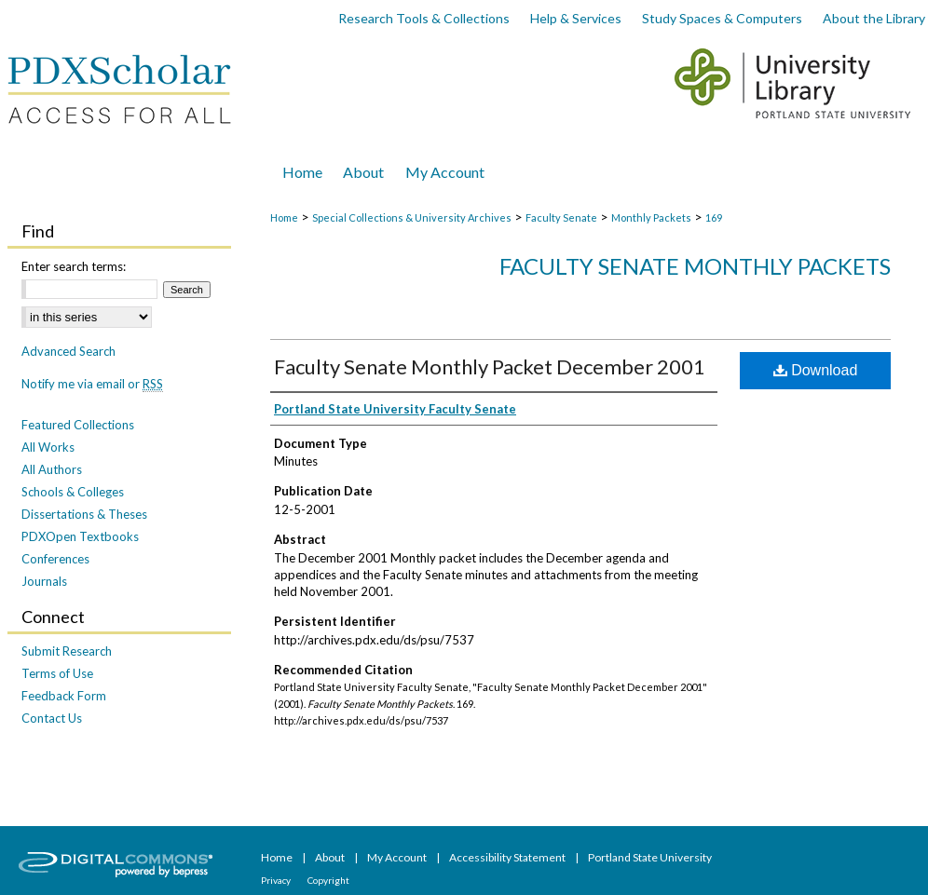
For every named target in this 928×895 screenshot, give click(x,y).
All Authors (51, 469)
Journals (44, 581)
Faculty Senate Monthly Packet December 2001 (489, 366)
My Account (398, 857)
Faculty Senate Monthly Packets (695, 265)
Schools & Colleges (72, 491)
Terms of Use (57, 673)
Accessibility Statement (508, 857)
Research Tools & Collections (424, 18)
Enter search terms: (73, 266)
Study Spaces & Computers (722, 18)
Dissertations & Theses (84, 514)
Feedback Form (63, 695)
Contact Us (51, 718)
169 (713, 217)
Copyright (328, 880)
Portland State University (650, 857)
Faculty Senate (561, 217)
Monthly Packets (651, 217)
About (331, 857)
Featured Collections (77, 424)
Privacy (277, 880)
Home (284, 217)
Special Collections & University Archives (412, 217)
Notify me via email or (92, 383)
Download (815, 370)
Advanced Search (68, 351)
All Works (48, 447)
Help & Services (575, 18)
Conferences (55, 558)
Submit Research (66, 651)
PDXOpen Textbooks (80, 536)
